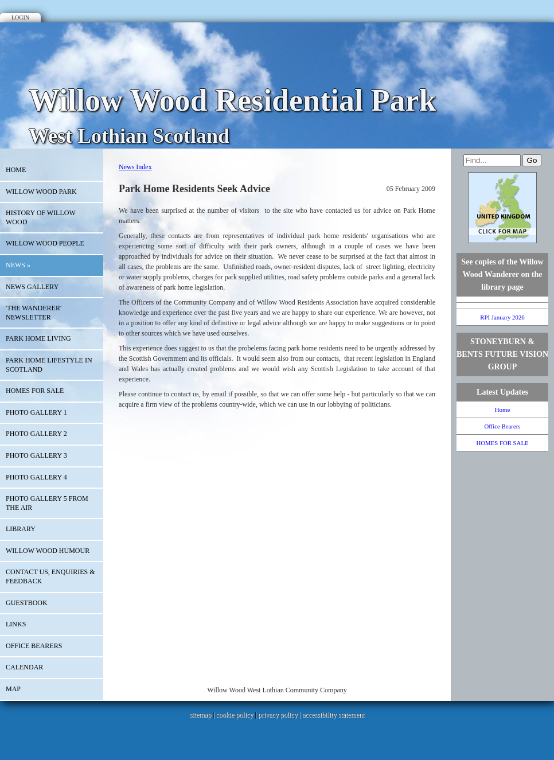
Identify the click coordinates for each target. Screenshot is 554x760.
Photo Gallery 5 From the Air (47, 503)
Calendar (24, 667)
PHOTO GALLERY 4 (36, 477)
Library (21, 529)
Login (20, 17)
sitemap (200, 715)
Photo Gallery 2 (36, 434)
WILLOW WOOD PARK (41, 192)
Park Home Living (38, 338)
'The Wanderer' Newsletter (33, 312)
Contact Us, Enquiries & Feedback (50, 576)
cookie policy (234, 715)
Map (13, 689)
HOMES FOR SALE (35, 391)
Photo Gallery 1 (36, 412)
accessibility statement (333, 715)
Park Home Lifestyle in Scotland (49, 364)
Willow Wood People (45, 243)
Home (16, 170)
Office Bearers (34, 646)
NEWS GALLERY (32, 287)
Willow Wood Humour (47, 551)
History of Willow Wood (41, 217)
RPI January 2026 (502, 317)
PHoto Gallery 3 (36, 455)
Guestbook (27, 603)
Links (16, 624)
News (18, 265)
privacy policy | (280, 715)
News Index (135, 167)
